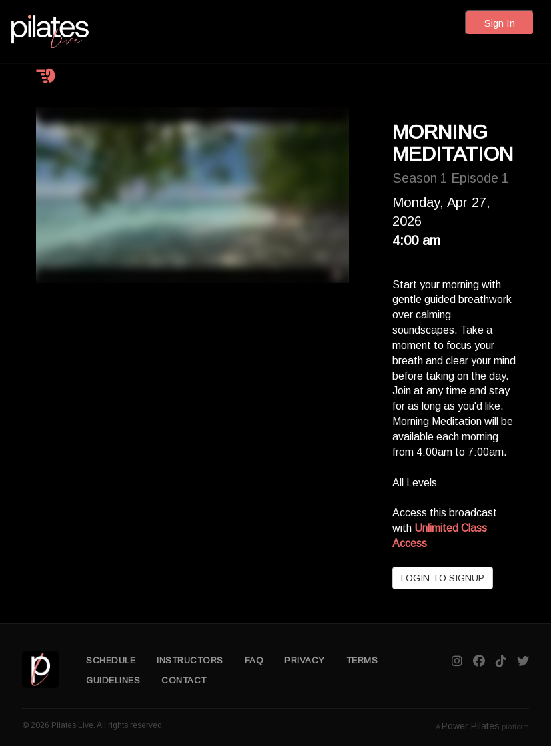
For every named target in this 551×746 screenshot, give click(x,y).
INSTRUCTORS (190, 660)
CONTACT (184, 680)
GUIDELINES (113, 680)
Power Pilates (471, 726)
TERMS (362, 660)
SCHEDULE (110, 660)
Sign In (499, 23)
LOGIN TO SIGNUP (442, 578)
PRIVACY (304, 660)
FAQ (254, 660)
